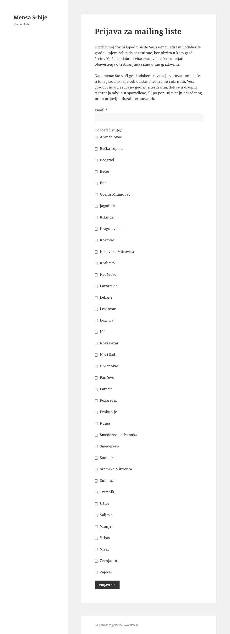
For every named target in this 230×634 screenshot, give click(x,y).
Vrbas (102, 537)
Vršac (102, 549)
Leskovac (105, 308)
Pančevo (104, 377)
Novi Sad (105, 354)
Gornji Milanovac (112, 194)
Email (101, 110)
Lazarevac (106, 285)
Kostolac (105, 240)
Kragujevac (107, 228)
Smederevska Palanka (116, 434)
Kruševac (105, 274)
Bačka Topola (109, 148)
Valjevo (104, 514)
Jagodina (105, 205)
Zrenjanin (106, 560)
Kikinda (104, 217)
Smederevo (107, 446)
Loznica (104, 320)
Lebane (103, 297)
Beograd (104, 159)
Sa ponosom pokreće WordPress (116, 625)
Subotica (105, 480)
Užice (102, 503)
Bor (100, 182)
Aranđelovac (108, 137)
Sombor (104, 457)
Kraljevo (105, 262)
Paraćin (104, 388)
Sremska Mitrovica (113, 469)
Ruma (102, 423)
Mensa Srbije (30, 17)
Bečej (102, 171)
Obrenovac (107, 366)
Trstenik (104, 491)
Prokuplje (106, 411)
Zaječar (103, 572)
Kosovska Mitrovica (114, 251)
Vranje (103, 526)
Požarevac (106, 400)
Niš (100, 331)
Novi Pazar (107, 343)
